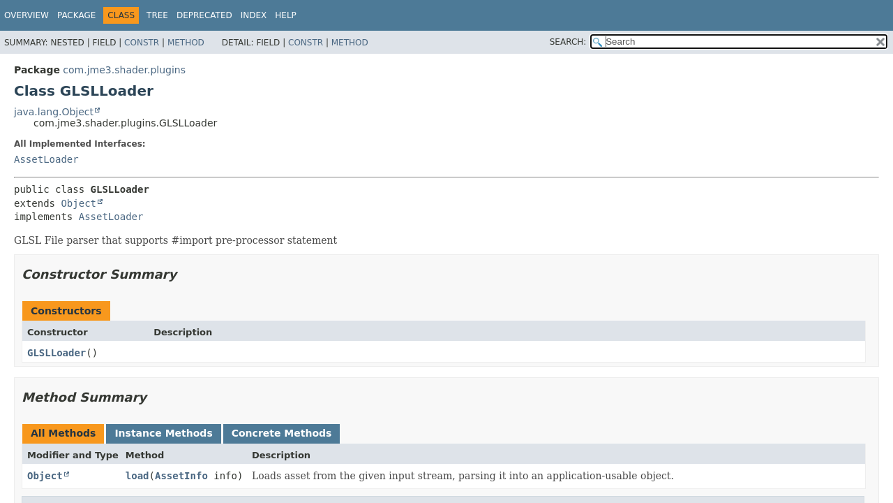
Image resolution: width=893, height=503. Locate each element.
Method (185, 43)
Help (286, 15)
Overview (26, 15)
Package (76, 15)
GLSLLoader (56, 352)
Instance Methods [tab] (163, 433)
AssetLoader (46, 159)
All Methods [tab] (63, 433)
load (137, 475)
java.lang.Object (53, 111)
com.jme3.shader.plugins (124, 69)
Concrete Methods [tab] (282, 433)
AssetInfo (181, 475)
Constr (141, 43)
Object (78, 203)
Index (254, 15)
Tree (157, 15)
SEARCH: (568, 42)
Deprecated (204, 15)
